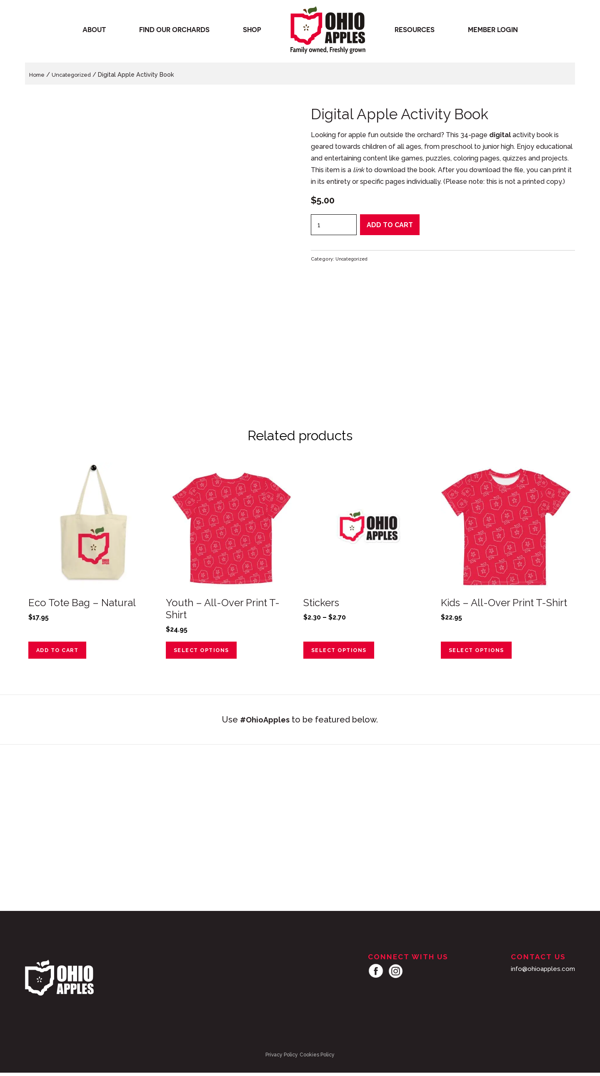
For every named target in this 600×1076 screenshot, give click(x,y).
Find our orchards (174, 32)
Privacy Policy (281, 1058)
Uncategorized (74, 74)
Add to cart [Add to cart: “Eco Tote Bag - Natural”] (60, 652)
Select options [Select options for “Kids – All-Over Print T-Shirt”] (480, 652)
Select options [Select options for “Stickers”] (342, 652)
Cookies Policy (317, 1058)
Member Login (493, 32)
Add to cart (390, 225)
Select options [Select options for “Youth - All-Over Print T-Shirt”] (205, 652)
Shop (252, 32)
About (94, 32)
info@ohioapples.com (541, 972)
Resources (415, 32)
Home (37, 74)
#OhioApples (265, 722)
